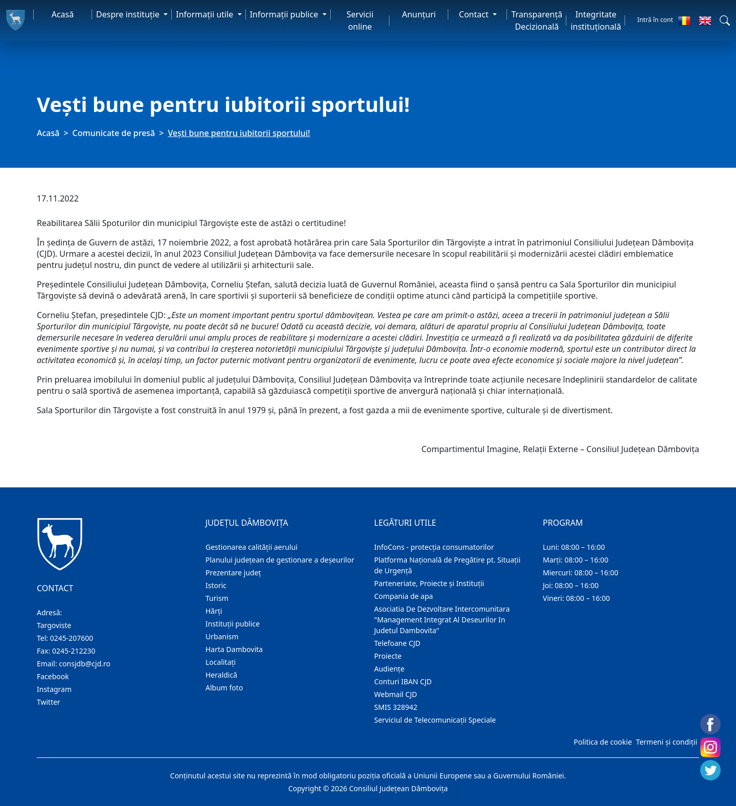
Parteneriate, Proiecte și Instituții (429, 583)
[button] (725, 20)
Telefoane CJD (397, 643)
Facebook (53, 676)
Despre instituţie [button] (129, 14)
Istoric (215, 585)
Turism (216, 598)
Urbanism (222, 636)
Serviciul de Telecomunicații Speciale (435, 720)
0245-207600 (72, 638)
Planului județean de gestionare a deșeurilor (279, 560)
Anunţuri (418, 14)
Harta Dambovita (234, 649)
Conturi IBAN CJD (403, 681)
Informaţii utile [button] (205, 14)
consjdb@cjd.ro (84, 663)
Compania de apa (403, 596)
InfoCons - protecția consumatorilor (434, 547)
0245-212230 (74, 651)
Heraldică (221, 675)
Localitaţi (220, 662)
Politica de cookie (602, 742)
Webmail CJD (395, 694)
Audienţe (389, 669)
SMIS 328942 (396, 707)
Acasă (63, 14)
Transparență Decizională (536, 20)
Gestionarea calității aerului (251, 547)
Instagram (54, 689)
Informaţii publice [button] (285, 14)
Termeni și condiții (666, 742)
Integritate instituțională (595, 20)
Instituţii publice (232, 624)
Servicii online (360, 20)
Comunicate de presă (114, 133)
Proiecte (388, 656)
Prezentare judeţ (233, 572)
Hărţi (213, 611)
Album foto (224, 687)
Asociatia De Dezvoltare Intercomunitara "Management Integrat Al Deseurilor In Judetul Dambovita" (442, 619)
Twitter (48, 702)
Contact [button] (475, 14)
